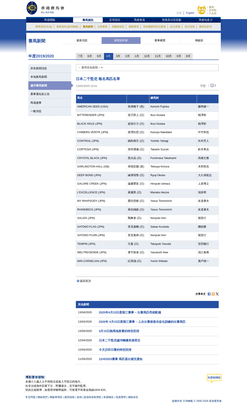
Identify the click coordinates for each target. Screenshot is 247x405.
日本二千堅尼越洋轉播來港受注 (119, 340)
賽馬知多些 (205, 26)
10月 (169, 56)
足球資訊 (114, 19)
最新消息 (81, 40)
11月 (158, 56)
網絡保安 (133, 397)
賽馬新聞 (88, 26)
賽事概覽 (159, 40)
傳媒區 (199, 40)
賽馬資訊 (87, 20)
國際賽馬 (134, 26)
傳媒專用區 (56, 397)
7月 (80, 56)
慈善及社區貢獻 (171, 19)
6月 (90, 56)
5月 (99, 56)
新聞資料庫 (121, 40)
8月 (188, 56)
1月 (137, 56)
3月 (118, 56)
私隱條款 (109, 397)
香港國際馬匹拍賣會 (154, 26)
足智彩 (213, 10)
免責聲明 (121, 397)
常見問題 (30, 397)
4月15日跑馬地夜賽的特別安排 (119, 331)
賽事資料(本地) (43, 26)
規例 (79, 397)
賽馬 (211, 7)
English (190, 12)
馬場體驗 (49, 19)
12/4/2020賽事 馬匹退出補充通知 (120, 359)
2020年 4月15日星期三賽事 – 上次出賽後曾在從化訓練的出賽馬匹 (142, 321)
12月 (147, 56)
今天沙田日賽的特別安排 (115, 349)
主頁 (178, 12)
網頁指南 (69, 397)
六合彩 (213, 13)
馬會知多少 (206, 19)
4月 (108, 56)
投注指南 (190, 26)
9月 (179, 56)
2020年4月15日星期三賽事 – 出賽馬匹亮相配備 (130, 312)
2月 (127, 56)
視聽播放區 (118, 26)
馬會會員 (139, 19)
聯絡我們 (42, 397)
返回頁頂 (85, 281)
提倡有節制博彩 (92, 397)
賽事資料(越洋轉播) (67, 26)
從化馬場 (175, 26)
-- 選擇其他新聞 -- (91, 67)
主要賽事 (102, 26)
